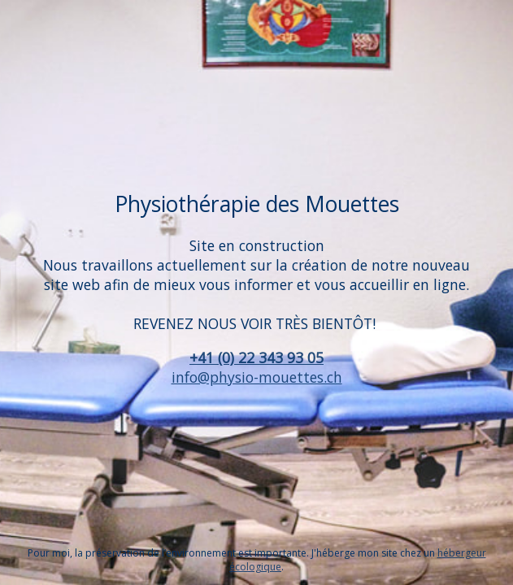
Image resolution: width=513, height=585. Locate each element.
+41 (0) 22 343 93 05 (256, 357)
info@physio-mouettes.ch (257, 377)
